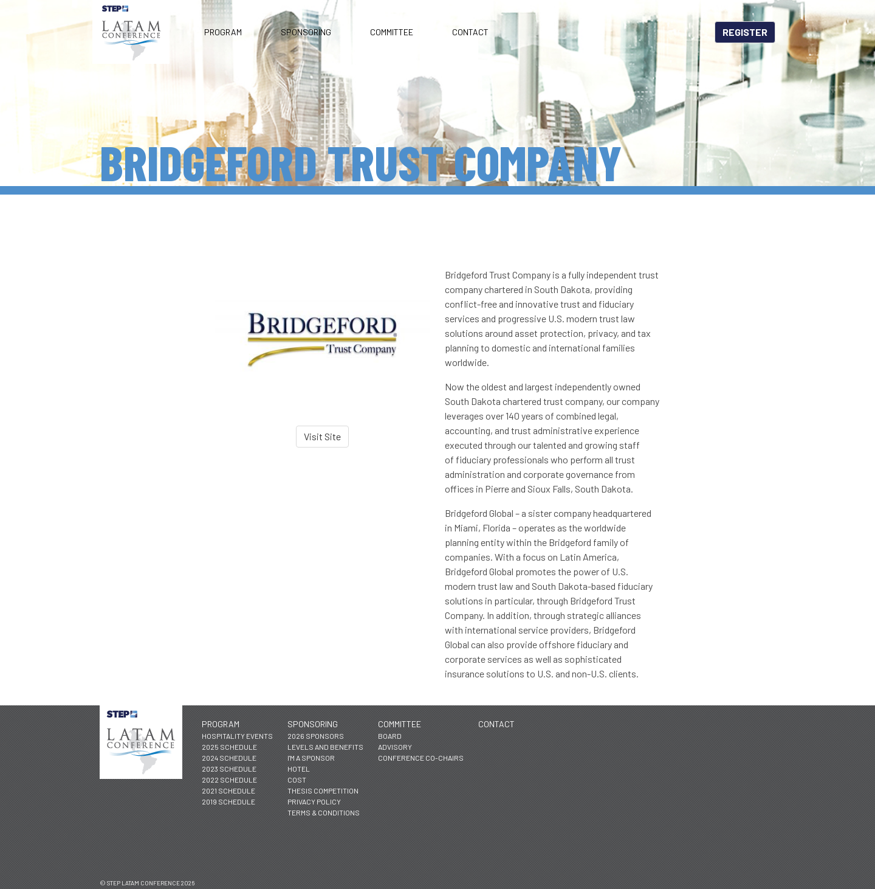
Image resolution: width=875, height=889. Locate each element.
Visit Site (322, 436)
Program (223, 32)
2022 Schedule (229, 779)
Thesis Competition (323, 790)
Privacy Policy (314, 801)
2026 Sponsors (315, 736)
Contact (470, 32)
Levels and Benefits (325, 746)
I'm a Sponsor (311, 757)
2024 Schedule (229, 757)
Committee (391, 32)
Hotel (298, 768)
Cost (296, 779)
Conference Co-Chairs (421, 757)
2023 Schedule (229, 768)
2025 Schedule (229, 746)
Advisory (395, 746)
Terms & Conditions (323, 812)
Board (390, 736)
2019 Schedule (228, 801)
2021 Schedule (228, 790)
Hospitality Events (237, 736)
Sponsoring (306, 32)
